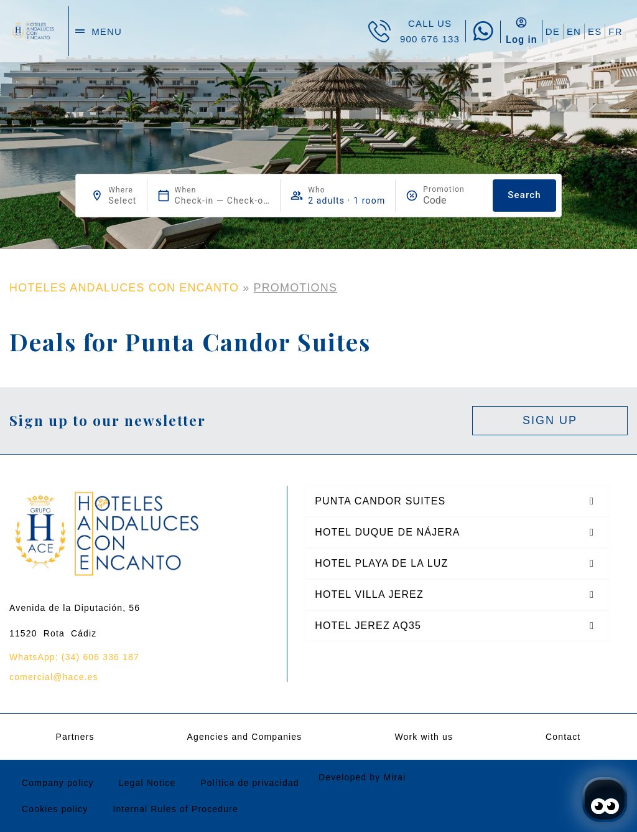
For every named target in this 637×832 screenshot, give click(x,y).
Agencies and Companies (244, 737)
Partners (74, 737)
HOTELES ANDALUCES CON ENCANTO (124, 287)
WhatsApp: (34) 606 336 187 (74, 657)
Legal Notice (147, 783)
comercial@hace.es (53, 677)
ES (595, 31)
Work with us (423, 737)
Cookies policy (55, 809)
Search (524, 195)
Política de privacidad (249, 783)
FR (615, 31)
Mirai (394, 777)
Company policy (58, 783)
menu (106, 31)
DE (553, 31)
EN (574, 31)
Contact (563, 737)
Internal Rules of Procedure (175, 809)
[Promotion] (453, 200)
